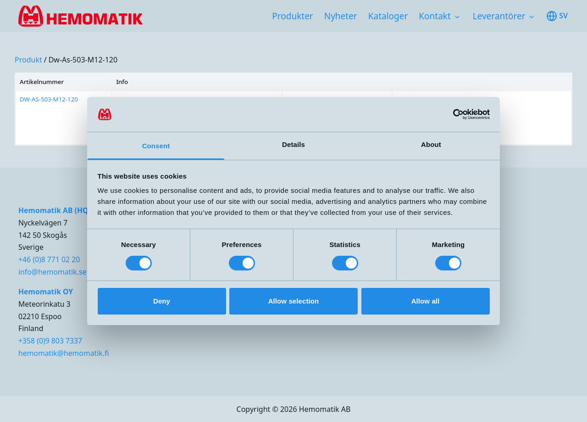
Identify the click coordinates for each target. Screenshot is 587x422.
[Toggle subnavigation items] (457, 17)
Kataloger (388, 16)
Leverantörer (499, 16)
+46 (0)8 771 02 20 (49, 259)
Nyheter (340, 16)
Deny (161, 301)
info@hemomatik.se (52, 272)
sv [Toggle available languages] (557, 16)
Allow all (425, 301)
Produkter (292, 16)
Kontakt (435, 16)
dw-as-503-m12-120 (83, 60)
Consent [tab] (156, 146)
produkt (28, 60)
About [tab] (431, 144)
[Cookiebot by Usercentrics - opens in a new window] (450, 114)
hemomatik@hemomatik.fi (63, 353)
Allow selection (293, 301)
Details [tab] (293, 144)
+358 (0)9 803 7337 (50, 341)
